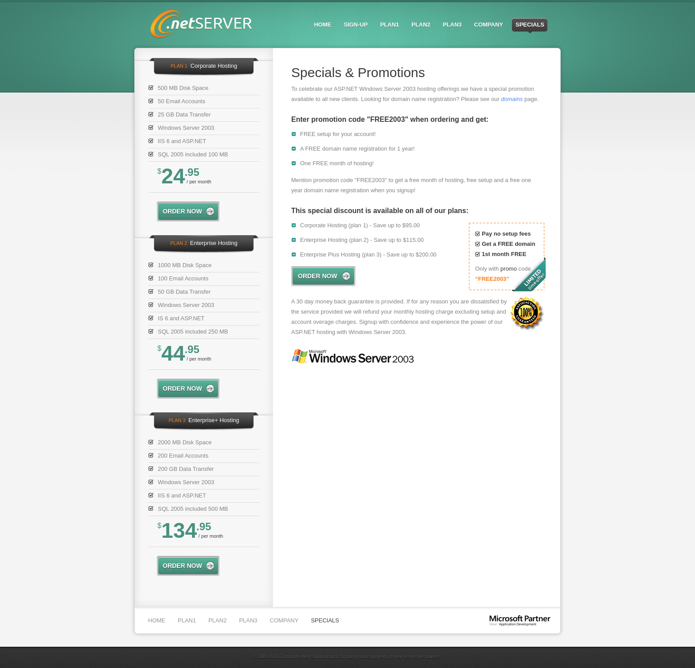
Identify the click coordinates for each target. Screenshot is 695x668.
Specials (529, 24)
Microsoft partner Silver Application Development (520, 621)
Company (488, 24)
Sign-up (355, 24)
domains (512, 99)
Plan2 (420, 24)
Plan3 (452, 24)
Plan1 (389, 24)
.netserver (201, 24)
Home (322, 24)
